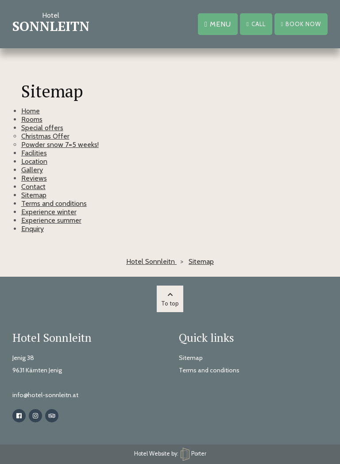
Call (256, 23)
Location (34, 161)
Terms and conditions (54, 203)
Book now (301, 23)
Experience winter (49, 212)
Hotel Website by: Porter (170, 453)
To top (170, 299)
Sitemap (33, 195)
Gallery (32, 170)
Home (30, 111)
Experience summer (51, 220)
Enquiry (32, 228)
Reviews (34, 178)
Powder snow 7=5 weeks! (60, 144)
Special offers (42, 128)
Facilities (34, 153)
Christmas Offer (45, 136)
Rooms (31, 119)
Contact (33, 186)
